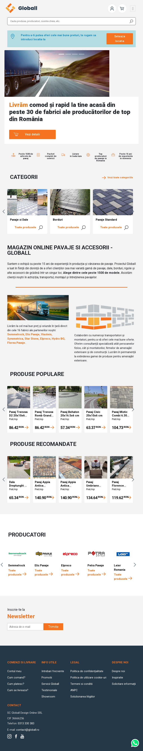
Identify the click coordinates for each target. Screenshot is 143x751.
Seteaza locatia (119, 39)
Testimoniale (49, 690)
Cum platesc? (15, 684)
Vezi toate (117, 177)
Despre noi (118, 671)
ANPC (74, 690)
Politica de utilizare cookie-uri (88, 677)
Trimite (53, 627)
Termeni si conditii (81, 684)
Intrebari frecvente (53, 671)
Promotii (47, 677)
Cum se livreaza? (17, 690)
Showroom (48, 696)
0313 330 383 (26, 723)
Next (134, 211)
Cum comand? (16, 677)
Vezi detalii (32, 134)
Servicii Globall (50, 684)
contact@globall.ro (27, 729)
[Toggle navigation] (133, 8)
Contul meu (14, 671)
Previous (4, 211)
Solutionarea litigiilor (82, 696)
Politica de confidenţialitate (86, 671)
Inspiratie (117, 677)
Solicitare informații (124, 684)
